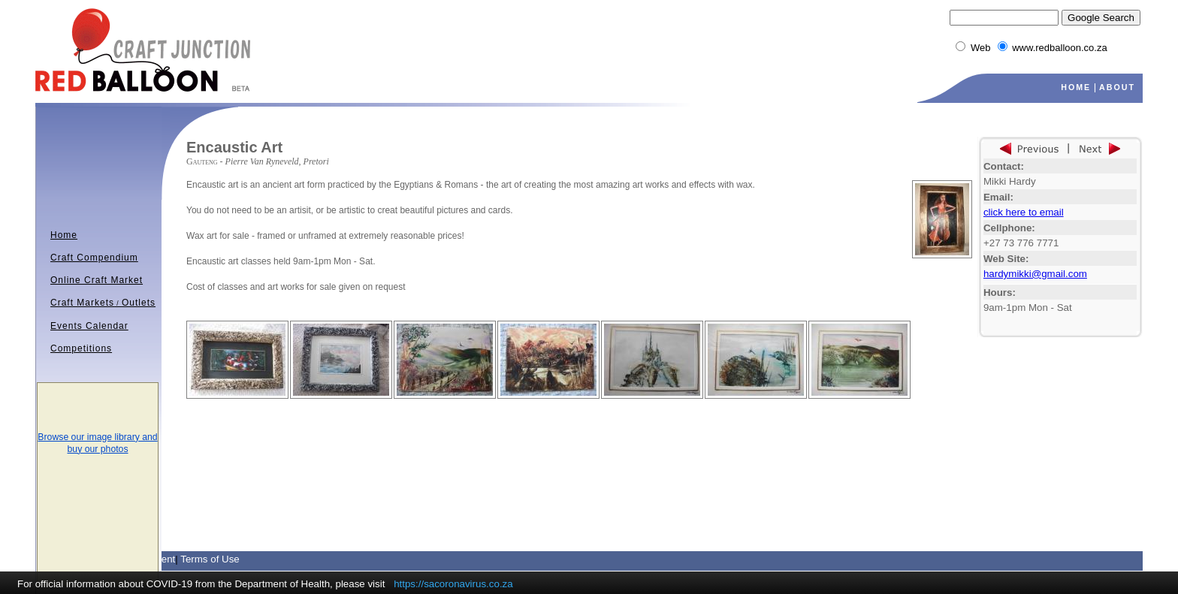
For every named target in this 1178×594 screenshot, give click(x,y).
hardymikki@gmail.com (1035, 273)
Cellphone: (1009, 228)
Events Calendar (89, 326)
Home (63, 235)
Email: (998, 197)
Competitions (81, 348)
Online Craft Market (96, 280)
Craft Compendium (94, 257)
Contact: (1003, 166)
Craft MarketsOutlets (103, 302)
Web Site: (1005, 258)
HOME (1076, 87)
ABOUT (1117, 87)
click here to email (1023, 212)
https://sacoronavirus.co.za (453, 583)
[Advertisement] (362, 421)
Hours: (999, 292)
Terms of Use (210, 559)
